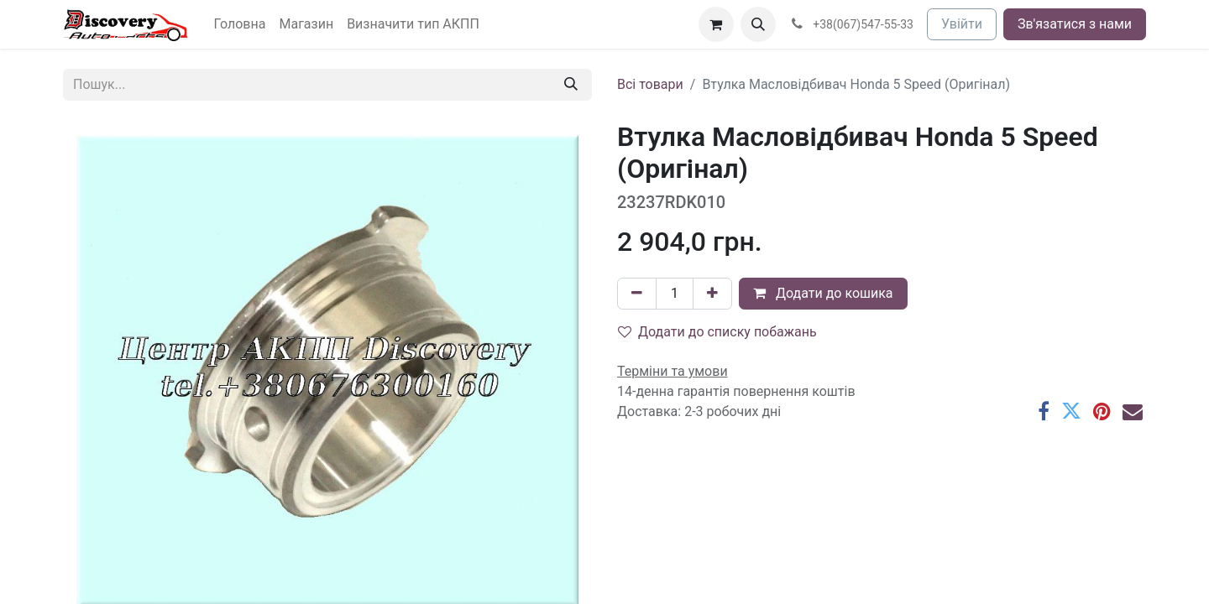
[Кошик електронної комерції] (716, 24)
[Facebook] (1043, 411)
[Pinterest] (1102, 411)
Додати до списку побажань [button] (717, 332)
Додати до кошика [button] (823, 293)
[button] (758, 24)
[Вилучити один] (637, 294)
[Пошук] (571, 85)
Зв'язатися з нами (1075, 24)
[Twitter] (1071, 411)
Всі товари (650, 84)
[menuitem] (240, 24)
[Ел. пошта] (1133, 411)
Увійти (961, 24)
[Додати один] (712, 294)
